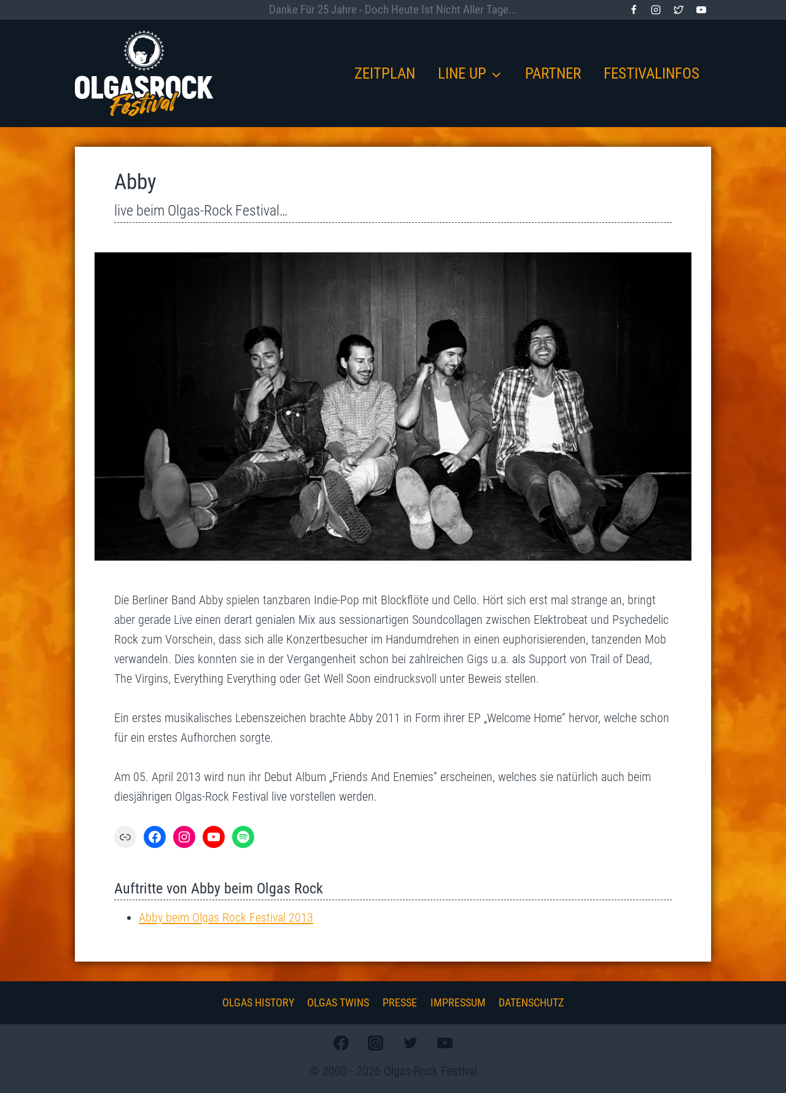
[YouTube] (701, 10)
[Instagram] (656, 10)
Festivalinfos (651, 73)
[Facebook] (634, 10)
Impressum (458, 1002)
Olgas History (258, 1002)
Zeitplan (384, 73)
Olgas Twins (338, 1002)
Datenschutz (531, 1002)
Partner (553, 73)
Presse (400, 1002)
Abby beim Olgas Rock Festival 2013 (226, 917)
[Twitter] (678, 10)
